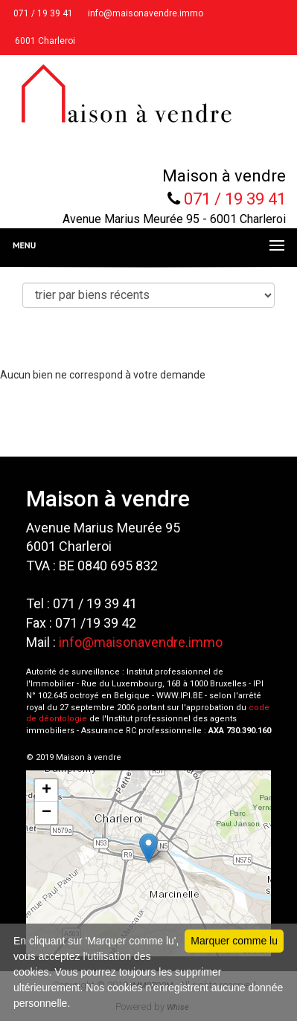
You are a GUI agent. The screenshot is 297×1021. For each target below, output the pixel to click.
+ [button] (46, 790)
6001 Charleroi (44, 41)
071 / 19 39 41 (42, 13)
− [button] (46, 813)
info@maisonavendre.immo (144, 13)
